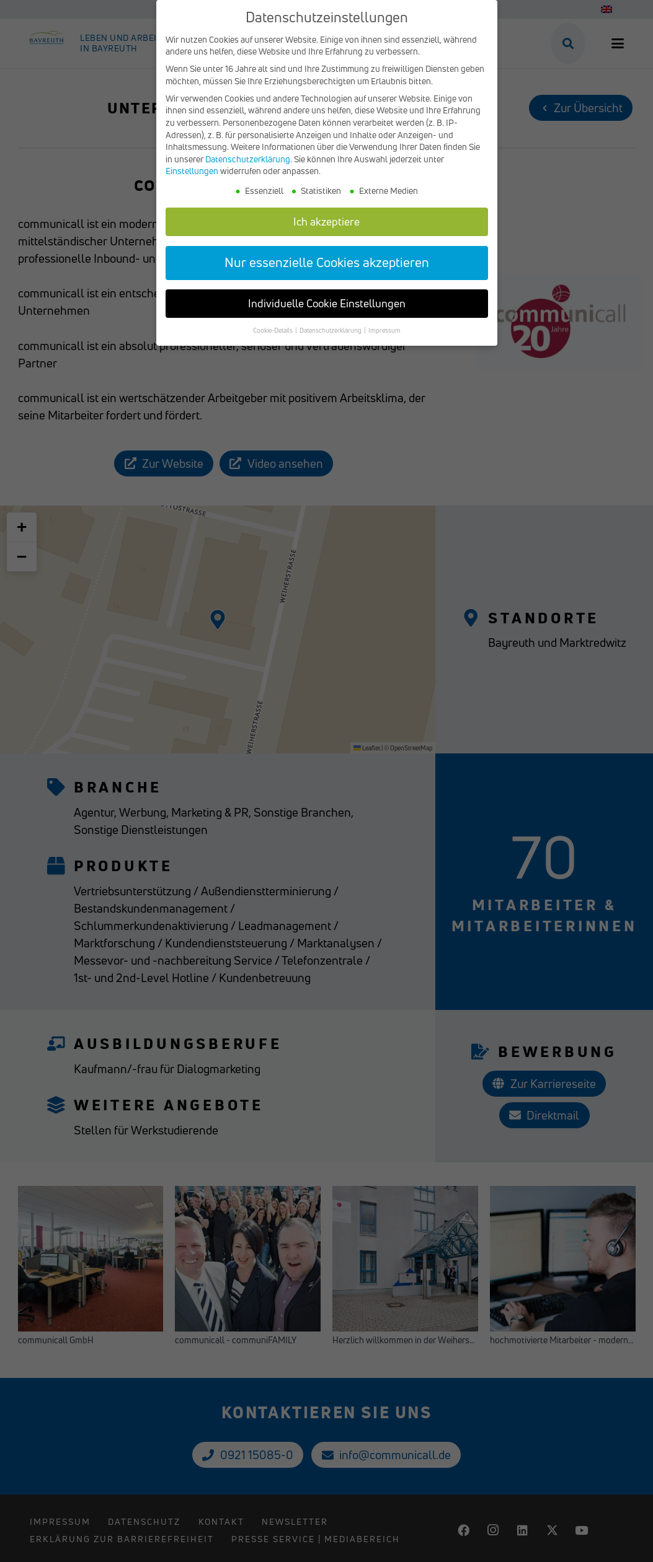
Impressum (384, 330)
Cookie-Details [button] (273, 330)
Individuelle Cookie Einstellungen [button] (327, 303)
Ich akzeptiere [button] (326, 221)
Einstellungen (192, 171)
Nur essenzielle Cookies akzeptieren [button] (326, 262)
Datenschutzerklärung (247, 159)
